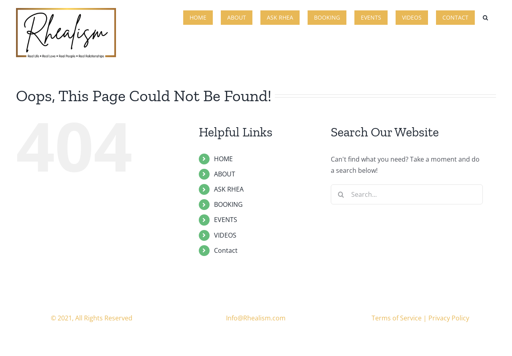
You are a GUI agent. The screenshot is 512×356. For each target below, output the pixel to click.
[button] (485, 17)
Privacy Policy (448, 318)
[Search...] (407, 194)
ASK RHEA (229, 189)
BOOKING (228, 204)
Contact (226, 250)
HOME (223, 158)
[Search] (341, 194)
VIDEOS (225, 235)
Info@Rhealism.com (256, 318)
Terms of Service (397, 318)
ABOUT (224, 174)
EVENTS (225, 219)
